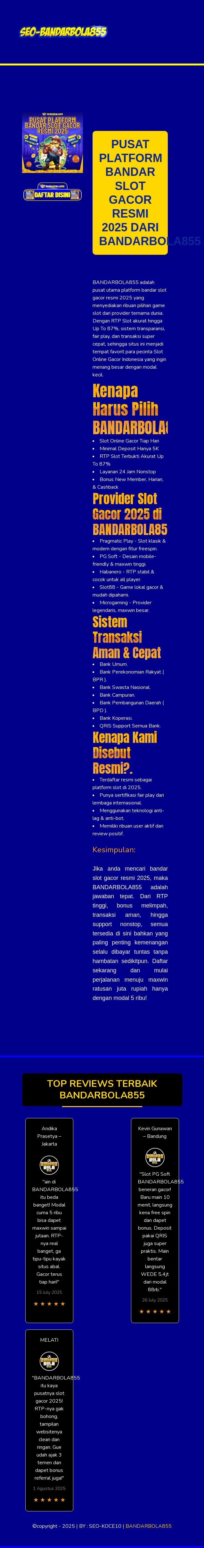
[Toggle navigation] (183, 32)
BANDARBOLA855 (149, 1526)
